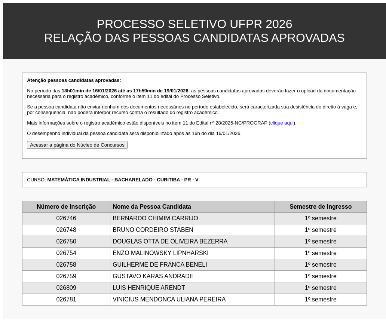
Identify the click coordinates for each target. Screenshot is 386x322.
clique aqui (282, 123)
